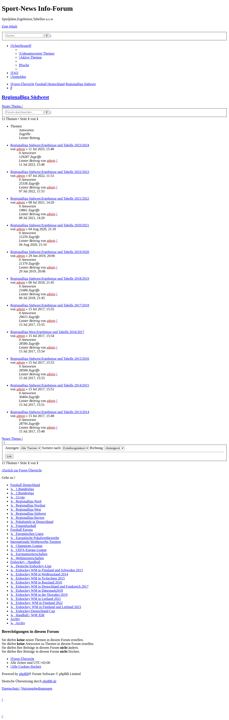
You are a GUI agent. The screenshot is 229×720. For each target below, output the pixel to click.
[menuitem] (36, 53)
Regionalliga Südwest (25, 97)
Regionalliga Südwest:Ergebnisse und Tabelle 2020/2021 (49, 225)
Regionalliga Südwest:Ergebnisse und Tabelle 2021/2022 (49, 198)
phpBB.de (49, 681)
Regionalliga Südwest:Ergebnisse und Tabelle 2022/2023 (49, 172)
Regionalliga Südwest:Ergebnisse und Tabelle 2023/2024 (49, 145)
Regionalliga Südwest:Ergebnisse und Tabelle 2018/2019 (49, 278)
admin (20, 149)
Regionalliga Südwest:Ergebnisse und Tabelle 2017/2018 (49, 305)
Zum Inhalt (9, 26)
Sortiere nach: (65, 448)
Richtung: (107, 448)
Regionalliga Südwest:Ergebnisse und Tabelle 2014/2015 (49, 385)
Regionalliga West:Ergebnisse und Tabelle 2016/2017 (47, 332)
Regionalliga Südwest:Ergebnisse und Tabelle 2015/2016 (49, 358)
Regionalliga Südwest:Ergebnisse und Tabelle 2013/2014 (49, 412)
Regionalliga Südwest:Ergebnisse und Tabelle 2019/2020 (49, 252)
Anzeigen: (23, 448)
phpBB (24, 674)
